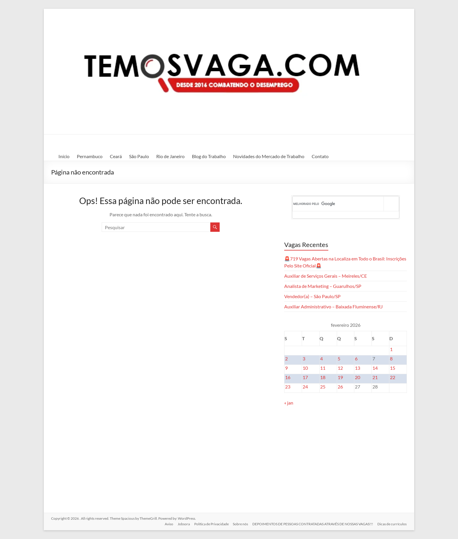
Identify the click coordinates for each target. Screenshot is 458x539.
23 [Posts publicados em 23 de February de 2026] (287, 386)
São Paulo (139, 156)
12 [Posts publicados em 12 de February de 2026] (340, 368)
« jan (288, 402)
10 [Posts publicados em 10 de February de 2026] (305, 368)
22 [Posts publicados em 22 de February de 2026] (392, 377)
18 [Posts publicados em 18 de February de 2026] (322, 377)
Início (64, 156)
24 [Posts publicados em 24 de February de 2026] (305, 386)
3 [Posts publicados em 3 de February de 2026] (304, 358)
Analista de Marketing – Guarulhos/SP (322, 286)
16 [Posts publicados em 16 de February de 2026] (287, 377)
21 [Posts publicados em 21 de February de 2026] (375, 377)
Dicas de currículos (392, 523)
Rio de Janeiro (170, 156)
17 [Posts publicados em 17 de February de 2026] (305, 377)
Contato (320, 156)
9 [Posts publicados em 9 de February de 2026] (286, 368)
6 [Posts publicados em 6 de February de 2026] (356, 358)
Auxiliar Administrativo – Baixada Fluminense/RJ (333, 306)
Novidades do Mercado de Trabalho (268, 156)
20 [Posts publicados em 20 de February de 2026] (357, 377)
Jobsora (182, 523)
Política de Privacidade (210, 523)
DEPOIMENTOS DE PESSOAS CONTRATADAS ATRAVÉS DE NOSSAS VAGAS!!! (312, 523)
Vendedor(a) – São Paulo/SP (312, 296)
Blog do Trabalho (209, 156)
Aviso (167, 523)
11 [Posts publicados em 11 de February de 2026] (322, 368)
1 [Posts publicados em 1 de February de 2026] (391, 349)
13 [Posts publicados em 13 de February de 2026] (357, 368)
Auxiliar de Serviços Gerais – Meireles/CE (325, 276)
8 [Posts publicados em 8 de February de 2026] (391, 358)
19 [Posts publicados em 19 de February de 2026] (340, 377)
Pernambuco (90, 156)
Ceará (116, 156)
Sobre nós (240, 523)
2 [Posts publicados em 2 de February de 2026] (286, 358)
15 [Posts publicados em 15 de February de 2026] (392, 368)
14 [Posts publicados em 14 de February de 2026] (375, 368)
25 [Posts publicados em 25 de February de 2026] (322, 386)
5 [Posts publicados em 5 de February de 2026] (339, 358)
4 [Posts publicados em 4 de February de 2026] (321, 358)
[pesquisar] (338, 203)
